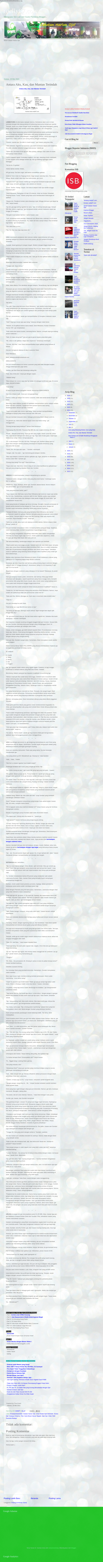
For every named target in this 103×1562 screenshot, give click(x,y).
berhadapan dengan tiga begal (27, 847)
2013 (68, 471)
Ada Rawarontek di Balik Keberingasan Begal (27, 1317)
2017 (68, 459)
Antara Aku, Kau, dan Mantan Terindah (80, 433)
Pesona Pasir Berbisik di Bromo (74, 120)
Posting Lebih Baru (12, 1498)
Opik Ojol (45, 1416)
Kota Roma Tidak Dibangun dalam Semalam (78, 124)
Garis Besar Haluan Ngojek (32, 1416)
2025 (68, 398)
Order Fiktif (51, 1416)
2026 (68, 395)
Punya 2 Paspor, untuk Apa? (16, 1385)
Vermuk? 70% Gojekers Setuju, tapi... (19, 1377)
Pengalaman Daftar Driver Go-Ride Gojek (20, 1394)
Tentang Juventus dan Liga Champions (90, 235)
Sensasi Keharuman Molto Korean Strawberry (77, 257)
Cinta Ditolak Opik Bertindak (44, 1414)
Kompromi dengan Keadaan (16, 1371)
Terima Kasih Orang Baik (76, 219)
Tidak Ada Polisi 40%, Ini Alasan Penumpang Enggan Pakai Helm (28, 1383)
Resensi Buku (88, 213)
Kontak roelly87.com (90, 203)
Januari (71, 447)
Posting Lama (55, 1498)
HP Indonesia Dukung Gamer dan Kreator (77, 268)
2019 (68, 454)
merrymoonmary (54, 1548)
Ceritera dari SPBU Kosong (20, 1315)
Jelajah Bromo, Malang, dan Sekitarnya (91, 227)
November (72, 415)
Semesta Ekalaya (11, 1418)
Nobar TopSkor (88, 215)
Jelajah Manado (88, 218)
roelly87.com (21, 10)
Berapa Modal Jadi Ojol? (15, 1375)
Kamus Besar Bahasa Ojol (16, 1373)
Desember (72, 412)
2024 (68, 401)
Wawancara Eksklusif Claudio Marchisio (77, 112)
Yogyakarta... (88, 221)
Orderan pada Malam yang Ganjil (18, 1364)
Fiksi (22, 1416)
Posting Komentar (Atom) (19, 1502)
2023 (68, 404)
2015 (68, 465)
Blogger (73, 1548)
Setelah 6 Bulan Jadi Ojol (15, 1390)
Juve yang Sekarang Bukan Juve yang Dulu (81, 430)
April (70, 441)
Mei (70, 427)
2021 (68, 410)
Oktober (71, 418)
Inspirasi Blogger (89, 210)
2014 (68, 468)
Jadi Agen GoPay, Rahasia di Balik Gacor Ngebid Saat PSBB (26, 1379)
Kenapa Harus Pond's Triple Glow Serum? (76, 245)
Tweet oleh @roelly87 (90, 255)
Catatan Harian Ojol (29, 1414)
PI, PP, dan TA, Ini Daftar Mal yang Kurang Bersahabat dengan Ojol (28, 1387)
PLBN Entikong (88, 244)
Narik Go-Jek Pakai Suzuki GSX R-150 (19, 1392)
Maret (71, 444)
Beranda (34, 1498)
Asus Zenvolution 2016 (91, 223)
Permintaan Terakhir (71, 116)
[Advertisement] (42, 59)
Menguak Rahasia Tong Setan (76, 303)
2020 (68, 451)
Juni (70, 424)
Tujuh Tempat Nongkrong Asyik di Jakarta (77, 279)
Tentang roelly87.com (90, 200)
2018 (68, 456)
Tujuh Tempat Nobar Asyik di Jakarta (76, 314)
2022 (68, 407)
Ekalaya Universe (14, 1416)
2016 (68, 462)
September (72, 421)
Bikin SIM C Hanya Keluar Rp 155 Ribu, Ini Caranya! (24, 1366)
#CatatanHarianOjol (16, 1414)
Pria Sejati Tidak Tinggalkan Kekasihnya (21, 1369)
